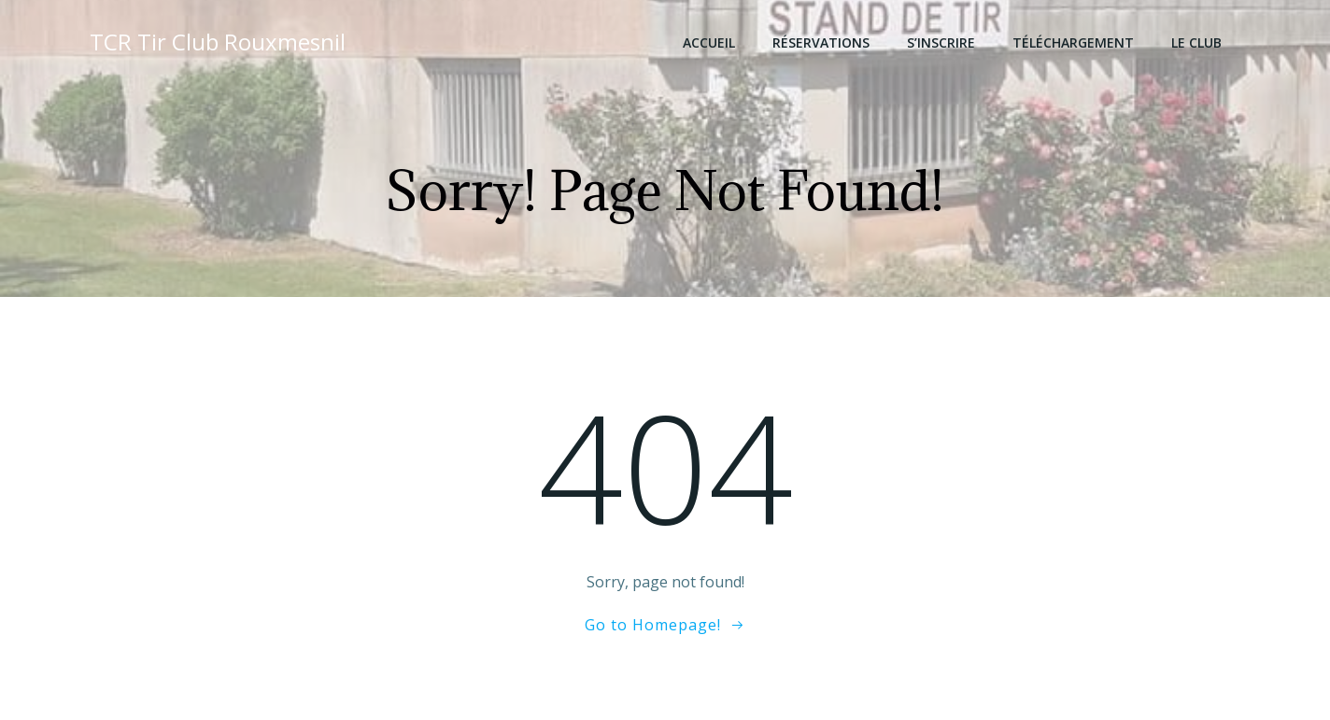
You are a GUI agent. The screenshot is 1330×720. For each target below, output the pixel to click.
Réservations (821, 42)
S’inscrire (941, 42)
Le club (1196, 42)
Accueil (709, 42)
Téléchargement (1073, 42)
